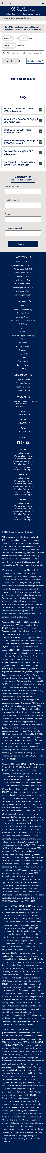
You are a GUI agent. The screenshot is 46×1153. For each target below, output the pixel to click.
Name (13, 205)
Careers (23, 378)
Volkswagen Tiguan (23, 315)
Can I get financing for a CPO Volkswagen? (23, 169)
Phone (8, 233)
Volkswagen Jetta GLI (23, 304)
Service (23, 352)
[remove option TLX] (24, 54)
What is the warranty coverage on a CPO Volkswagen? (23, 159)
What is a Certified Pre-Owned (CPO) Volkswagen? (23, 129)
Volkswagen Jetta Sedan (22, 308)
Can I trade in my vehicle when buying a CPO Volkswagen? (23, 179)
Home (23, 326)
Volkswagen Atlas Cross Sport (23, 286)
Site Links (21, 322)
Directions (23, 371)
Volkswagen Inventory (23, 330)
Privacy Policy (23, 386)
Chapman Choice (23, 400)
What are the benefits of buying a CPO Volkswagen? (23, 139)
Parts (23, 360)
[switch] (42, 2)
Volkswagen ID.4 (23, 301)
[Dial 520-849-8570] (12, 2)
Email (13, 219)
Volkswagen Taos (23, 312)
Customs (23, 363)
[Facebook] (18, 470)
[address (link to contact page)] (4, 2)
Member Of (21, 396)
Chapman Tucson (23, 404)
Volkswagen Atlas (23, 282)
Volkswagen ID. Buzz (23, 297)
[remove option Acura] (8, 54)
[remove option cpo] (10, 62)
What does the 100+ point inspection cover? (23, 149)
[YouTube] (27, 470)
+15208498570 (23, 438)
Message (14, 247)
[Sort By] (33, 78)
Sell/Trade (23, 345)
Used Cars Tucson (23, 407)
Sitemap (23, 389)
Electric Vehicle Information (23, 341)
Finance (23, 349)
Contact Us (23, 374)
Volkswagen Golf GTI (23, 290)
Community (23, 382)
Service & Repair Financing (23, 356)
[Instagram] (23, 470)
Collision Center (23, 367)
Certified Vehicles (23, 338)
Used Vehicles (23, 334)
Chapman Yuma (23, 411)
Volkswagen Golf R (23, 293)
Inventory (21, 278)
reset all (21, 62)
